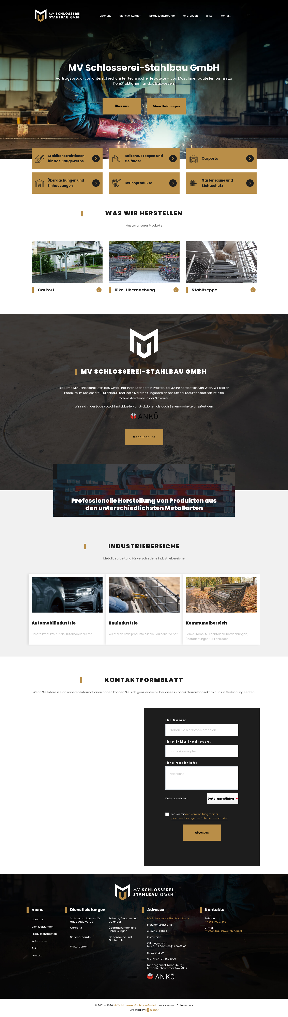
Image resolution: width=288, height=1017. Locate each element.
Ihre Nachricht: (182, 762)
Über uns (122, 106)
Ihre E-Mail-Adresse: (188, 741)
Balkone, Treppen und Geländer (123, 920)
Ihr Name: (176, 720)
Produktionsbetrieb (162, 16)
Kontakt (225, 16)
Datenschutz (185, 1005)
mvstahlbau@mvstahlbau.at (223, 931)
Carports (76, 927)
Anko (209, 16)
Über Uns (105, 16)
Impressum (166, 1005)
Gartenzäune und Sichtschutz (120, 939)
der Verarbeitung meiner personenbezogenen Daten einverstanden (199, 816)
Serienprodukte (80, 937)
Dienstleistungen (130, 16)
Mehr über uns (144, 437)
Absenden (202, 832)
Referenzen (190, 16)
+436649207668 (215, 921)
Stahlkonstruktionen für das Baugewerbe (85, 920)
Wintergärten (79, 946)
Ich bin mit (199, 816)
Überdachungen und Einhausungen (122, 929)
